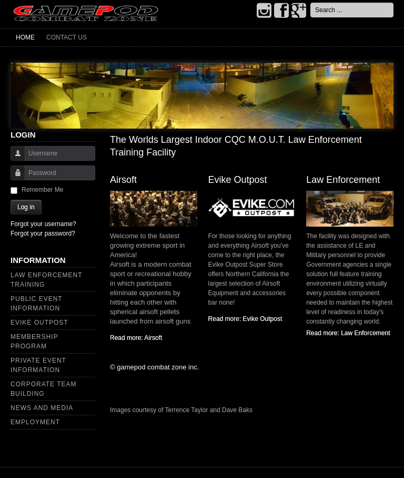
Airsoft (123, 179)
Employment (35, 422)
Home (25, 37)
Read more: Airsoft (136, 338)
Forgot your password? (43, 233)
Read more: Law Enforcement (348, 333)
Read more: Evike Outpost (245, 319)
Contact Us (66, 37)
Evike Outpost (39, 322)
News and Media (42, 408)
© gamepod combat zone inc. (154, 367)
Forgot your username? (43, 224)
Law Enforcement (343, 179)
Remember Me (42, 189)
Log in (26, 207)
